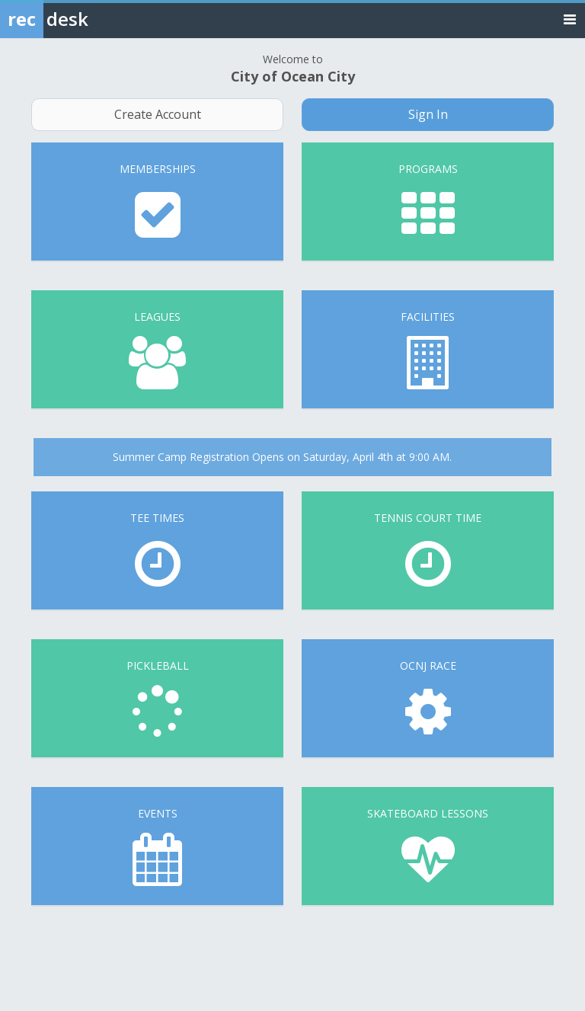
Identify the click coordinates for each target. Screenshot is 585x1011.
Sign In (428, 114)
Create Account (157, 114)
